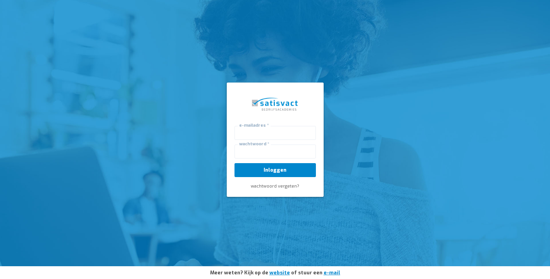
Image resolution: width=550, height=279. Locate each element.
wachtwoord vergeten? (275, 186)
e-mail (332, 272)
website (279, 272)
